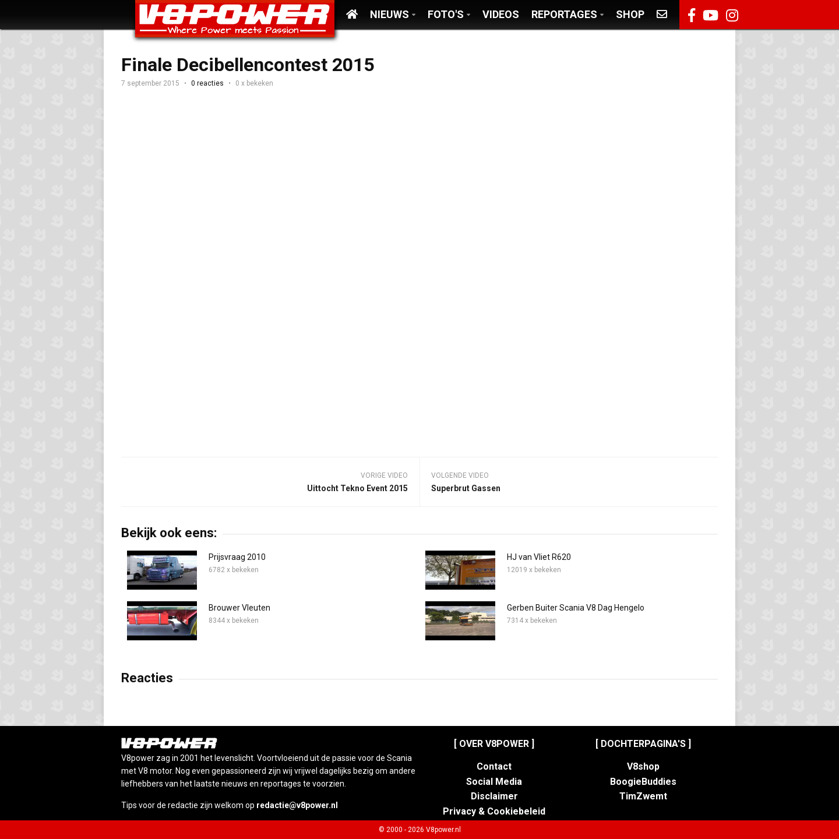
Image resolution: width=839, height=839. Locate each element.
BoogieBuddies (643, 781)
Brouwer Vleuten (239, 607)
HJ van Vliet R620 (539, 557)
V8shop (643, 766)
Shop (630, 14)
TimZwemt (643, 796)
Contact (494, 766)
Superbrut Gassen (465, 488)
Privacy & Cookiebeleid (494, 811)
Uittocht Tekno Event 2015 (357, 488)
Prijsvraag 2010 (237, 557)
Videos (500, 14)
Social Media (494, 781)
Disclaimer (494, 796)
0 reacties (207, 83)
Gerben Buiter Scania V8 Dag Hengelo (575, 607)
